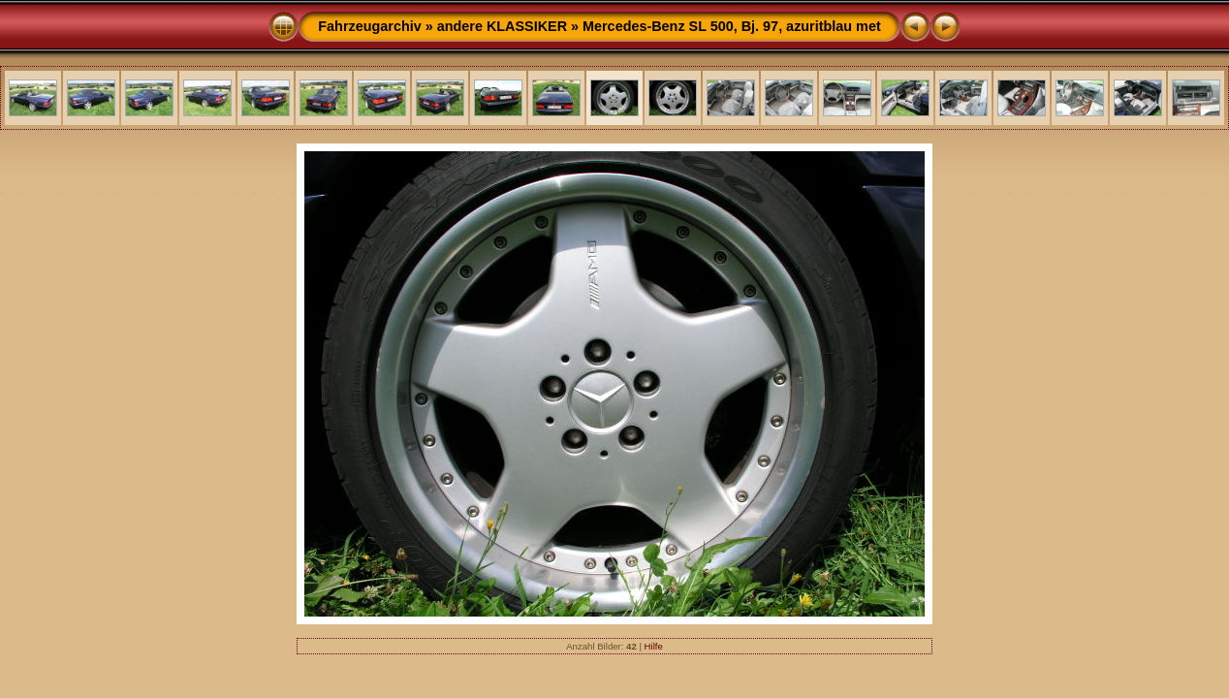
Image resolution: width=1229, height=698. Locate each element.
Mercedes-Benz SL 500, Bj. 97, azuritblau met (732, 26)
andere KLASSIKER (502, 26)
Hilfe (654, 646)
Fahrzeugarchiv (369, 26)
